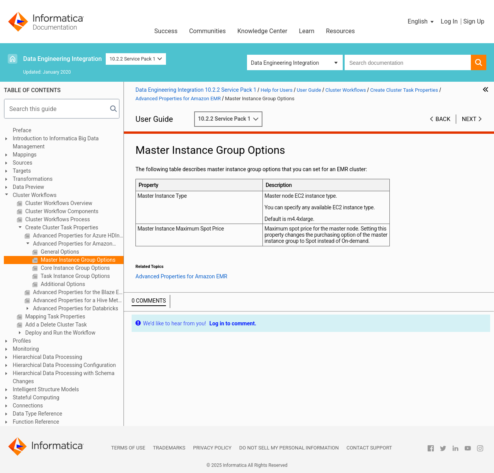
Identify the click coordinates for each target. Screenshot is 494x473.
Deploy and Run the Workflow (59, 333)
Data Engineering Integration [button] (285, 63)
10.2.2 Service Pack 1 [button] (136, 59)
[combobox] (408, 62)
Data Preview (28, 187)
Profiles (22, 341)
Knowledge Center (262, 31)
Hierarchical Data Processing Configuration (64, 365)
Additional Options (62, 284)
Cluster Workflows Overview (58, 203)
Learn (307, 31)
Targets (22, 171)
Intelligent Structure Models (46, 389)
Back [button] (443, 119)
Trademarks (169, 448)
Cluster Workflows (34, 195)
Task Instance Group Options (74, 276)
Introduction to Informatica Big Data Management (56, 142)
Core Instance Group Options (74, 268)
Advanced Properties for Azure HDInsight (78, 235)
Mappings (25, 154)
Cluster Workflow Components (61, 211)
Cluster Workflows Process (57, 219)
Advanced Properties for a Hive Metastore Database (78, 300)
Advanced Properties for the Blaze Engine (78, 292)
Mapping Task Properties (54, 316)
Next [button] (469, 119)
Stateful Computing (36, 397)
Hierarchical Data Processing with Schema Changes (64, 377)
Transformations (32, 179)
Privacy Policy (212, 448)
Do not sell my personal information (289, 448)
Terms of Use (128, 448)
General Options (59, 252)
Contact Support (369, 448)
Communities (207, 31)
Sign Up (473, 21)
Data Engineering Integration (62, 58)
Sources (22, 163)
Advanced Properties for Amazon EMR (68, 244)
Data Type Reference (37, 414)
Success (166, 31)
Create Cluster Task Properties (61, 227)
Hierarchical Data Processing (47, 357)
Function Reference (36, 422)
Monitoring (26, 349)
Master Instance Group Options (77, 260)
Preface (22, 130)
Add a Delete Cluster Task (55, 325)
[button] (421, 21)
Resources (340, 31)
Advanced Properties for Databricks (75, 308)
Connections (28, 405)
